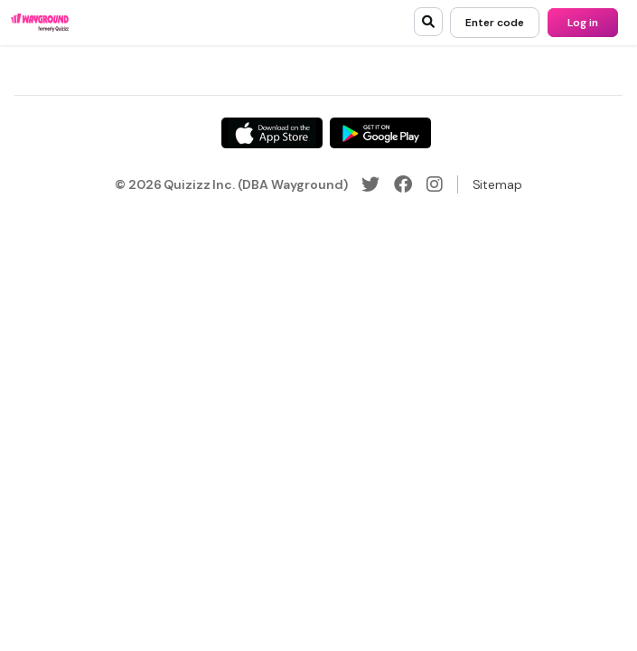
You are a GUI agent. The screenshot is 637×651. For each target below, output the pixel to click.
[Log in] (583, 22)
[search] (428, 21)
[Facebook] (403, 184)
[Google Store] (380, 133)
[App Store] (272, 133)
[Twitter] (370, 184)
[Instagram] (434, 184)
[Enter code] (494, 22)
